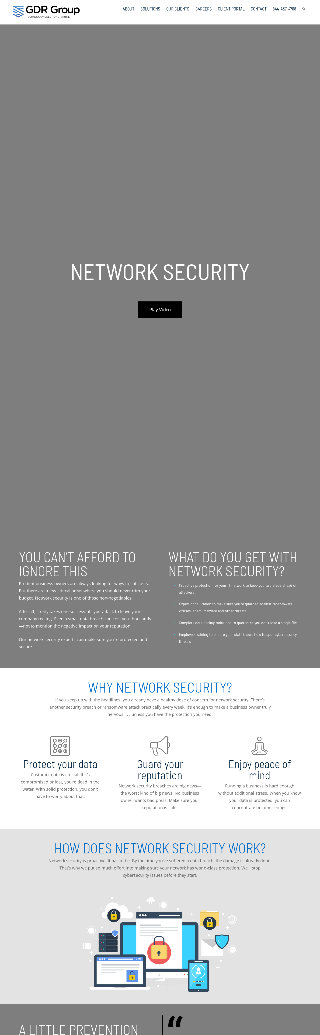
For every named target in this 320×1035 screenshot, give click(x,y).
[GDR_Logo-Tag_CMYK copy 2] (46, 11)
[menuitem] (128, 7)
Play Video (160, 309)
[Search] (303, 7)
